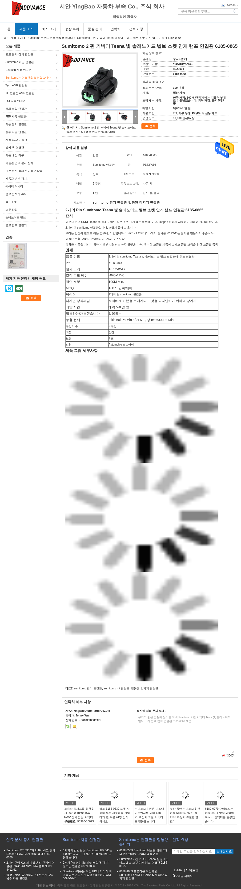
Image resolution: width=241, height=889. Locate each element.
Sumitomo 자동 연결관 (19, 62)
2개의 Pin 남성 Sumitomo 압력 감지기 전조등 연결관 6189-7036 (87, 864)
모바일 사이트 (182, 876)
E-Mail (178, 870)
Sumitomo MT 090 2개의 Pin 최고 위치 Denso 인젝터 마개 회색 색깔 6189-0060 (30, 854)
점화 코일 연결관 (16, 108)
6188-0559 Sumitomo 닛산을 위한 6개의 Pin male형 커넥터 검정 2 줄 (143, 852)
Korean (231, 5)
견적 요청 (136, 29)
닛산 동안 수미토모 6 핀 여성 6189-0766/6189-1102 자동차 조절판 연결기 (185, 815)
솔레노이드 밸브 (15, 217)
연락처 (115, 29)
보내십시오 (224, 851)
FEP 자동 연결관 (16, 116)
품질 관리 (95, 29)
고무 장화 (11, 209)
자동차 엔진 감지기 (17, 178)
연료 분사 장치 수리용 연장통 (23, 171)
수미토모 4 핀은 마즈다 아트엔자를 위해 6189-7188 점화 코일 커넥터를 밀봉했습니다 (149, 815)
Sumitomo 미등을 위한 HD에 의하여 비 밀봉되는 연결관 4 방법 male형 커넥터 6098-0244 (87, 875)
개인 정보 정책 (45, 885)
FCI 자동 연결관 (15, 101)
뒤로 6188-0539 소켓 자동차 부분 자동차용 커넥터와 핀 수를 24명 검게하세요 (114, 815)
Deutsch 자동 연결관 (18, 70)
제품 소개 (26, 29)
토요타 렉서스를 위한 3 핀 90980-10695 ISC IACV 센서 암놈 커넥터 (79, 813)
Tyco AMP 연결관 (16, 85)
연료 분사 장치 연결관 (19, 54)
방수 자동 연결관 (16, 132)
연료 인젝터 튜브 (16, 194)
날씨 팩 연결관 (14, 147)
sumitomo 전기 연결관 (88, 688)
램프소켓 (11, 202)
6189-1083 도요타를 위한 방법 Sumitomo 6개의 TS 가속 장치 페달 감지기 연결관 (143, 875)
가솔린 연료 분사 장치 (19, 163)
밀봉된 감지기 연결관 (144, 688)
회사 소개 (49, 29)
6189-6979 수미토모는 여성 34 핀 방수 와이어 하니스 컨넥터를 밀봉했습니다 (220, 815)
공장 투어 (72, 29)
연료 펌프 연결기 (16, 225)
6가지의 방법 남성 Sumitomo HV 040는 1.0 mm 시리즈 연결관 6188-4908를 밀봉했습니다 (87, 854)
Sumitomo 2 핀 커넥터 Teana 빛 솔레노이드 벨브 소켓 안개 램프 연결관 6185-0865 (144, 862)
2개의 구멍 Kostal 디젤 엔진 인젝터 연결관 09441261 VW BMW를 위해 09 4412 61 (30, 866)
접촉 (152, 126)
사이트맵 (192, 870)
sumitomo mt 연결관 (116, 688)
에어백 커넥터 (14, 186)
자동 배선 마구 (14, 155)
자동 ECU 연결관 (16, 139)
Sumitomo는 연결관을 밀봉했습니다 (50, 38)
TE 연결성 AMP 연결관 (19, 93)
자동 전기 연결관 (16, 124)
